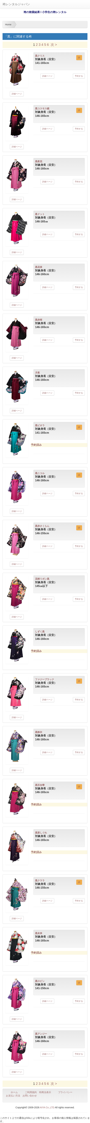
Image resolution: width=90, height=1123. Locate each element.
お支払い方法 (13, 1095)
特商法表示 (45, 1092)
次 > (54, 44)
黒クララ (40, 880)
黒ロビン (40, 981)
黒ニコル (40, 473)
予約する (79, 76)
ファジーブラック (44, 679)
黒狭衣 (38, 732)
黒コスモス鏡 (42, 108)
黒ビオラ (40, 425)
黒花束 (38, 267)
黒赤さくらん (42, 526)
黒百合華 (40, 785)
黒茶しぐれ (41, 832)
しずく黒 (40, 631)
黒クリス (40, 55)
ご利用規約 (31, 1092)
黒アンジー (41, 1033)
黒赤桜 (38, 319)
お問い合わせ (30, 1095)
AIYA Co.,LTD (47, 1107)
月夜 (37, 372)
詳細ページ (17, 94)
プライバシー (65, 1092)
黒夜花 (38, 161)
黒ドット (40, 214)
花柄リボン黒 (42, 578)
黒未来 (38, 933)
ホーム (14, 1092)
